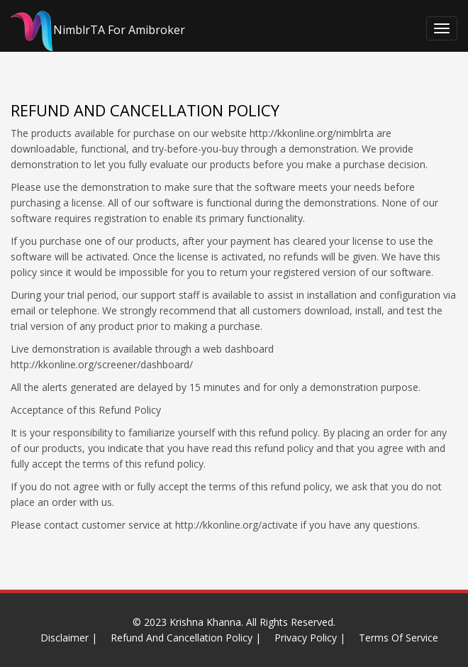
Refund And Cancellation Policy (181, 637)
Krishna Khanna (205, 622)
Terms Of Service (398, 637)
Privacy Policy (305, 637)
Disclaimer (64, 637)
